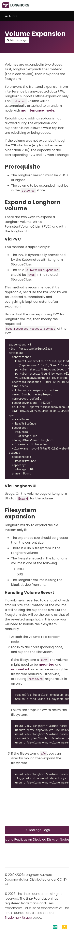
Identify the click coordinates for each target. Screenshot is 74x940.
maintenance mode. (38, 110)
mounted (46, 664)
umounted (20, 669)
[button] (69, 5)
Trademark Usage (18, 917)
